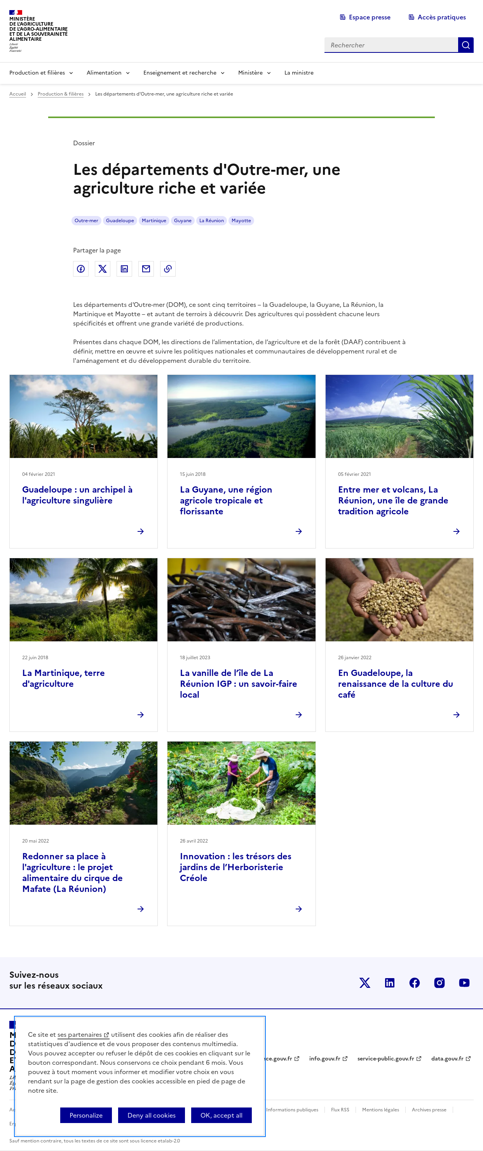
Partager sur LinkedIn (124, 269)
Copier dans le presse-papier (168, 269)
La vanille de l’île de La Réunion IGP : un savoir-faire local (238, 684)
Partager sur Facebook (81, 269)
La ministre (299, 73)
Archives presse (429, 1109)
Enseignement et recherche (179, 73)
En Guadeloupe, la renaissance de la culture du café (395, 684)
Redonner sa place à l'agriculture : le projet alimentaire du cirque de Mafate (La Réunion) (72, 872)
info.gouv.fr (324, 1059)
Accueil (17, 94)
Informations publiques (292, 1109)
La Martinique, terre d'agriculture (63, 678)
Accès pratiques (442, 17)
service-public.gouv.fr (385, 1059)
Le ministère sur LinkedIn (389, 982)
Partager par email (146, 269)
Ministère (250, 73)
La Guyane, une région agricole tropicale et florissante (226, 500)
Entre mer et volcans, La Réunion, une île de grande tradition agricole (393, 500)
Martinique (154, 220)
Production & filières (61, 94)
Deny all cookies (151, 1115)
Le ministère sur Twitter (365, 982)
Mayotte (241, 220)
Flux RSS (340, 1109)
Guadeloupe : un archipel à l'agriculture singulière (77, 495)
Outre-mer (86, 220)
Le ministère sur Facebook (414, 982)
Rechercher (466, 45)
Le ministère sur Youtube (464, 982)
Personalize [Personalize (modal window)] (86, 1115)
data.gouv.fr (447, 1059)
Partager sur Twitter (102, 269)
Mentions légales (380, 1109)
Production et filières (37, 73)
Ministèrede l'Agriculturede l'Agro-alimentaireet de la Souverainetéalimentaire (38, 29)
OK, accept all (221, 1115)
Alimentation (104, 73)
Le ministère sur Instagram (439, 982)
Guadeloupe (120, 220)
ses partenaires (80, 1034)
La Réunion (211, 220)
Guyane (183, 220)
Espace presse (370, 17)
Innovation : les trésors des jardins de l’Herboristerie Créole (235, 867)
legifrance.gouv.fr (268, 1059)
